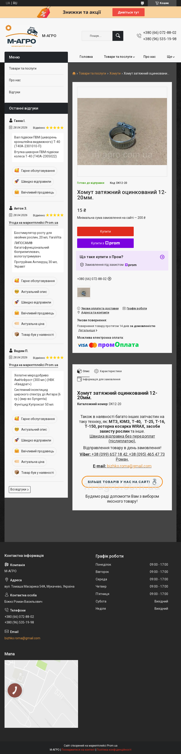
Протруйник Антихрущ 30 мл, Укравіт (35, 264)
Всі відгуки (18, 489)
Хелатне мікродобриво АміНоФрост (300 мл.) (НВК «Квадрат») (34, 379)
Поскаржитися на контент (78, 749)
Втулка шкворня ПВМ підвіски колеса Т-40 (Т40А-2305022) (36, 154)
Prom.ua (112, 745)
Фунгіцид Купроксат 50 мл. (34, 404)
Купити (105, 231)
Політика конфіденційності (114, 749)
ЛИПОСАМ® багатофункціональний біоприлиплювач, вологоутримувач (31, 249)
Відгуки (14, 92)
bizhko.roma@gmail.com (129, 466)
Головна (86, 56)
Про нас (149, 56)
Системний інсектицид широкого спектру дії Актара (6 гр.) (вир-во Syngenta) (37, 394)
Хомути (115, 73)
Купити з (105, 243)
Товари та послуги (118, 56)
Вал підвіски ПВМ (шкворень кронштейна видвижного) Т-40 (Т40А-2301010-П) (37, 141)
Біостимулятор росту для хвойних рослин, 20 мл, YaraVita (37, 235)
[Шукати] (117, 36)
